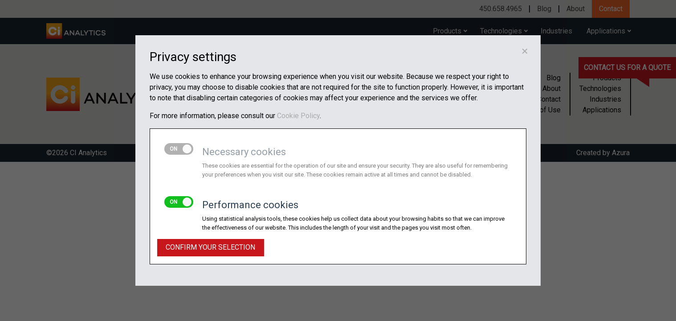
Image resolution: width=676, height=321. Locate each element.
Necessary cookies (244, 151)
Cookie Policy (298, 115)
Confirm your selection (210, 247)
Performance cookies (250, 204)
